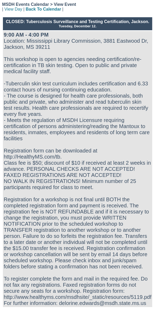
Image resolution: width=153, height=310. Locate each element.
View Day (13, 9)
